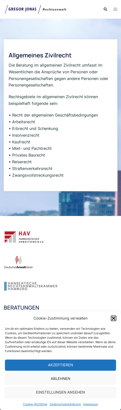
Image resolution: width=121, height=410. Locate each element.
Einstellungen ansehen (60, 395)
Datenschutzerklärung (65, 407)
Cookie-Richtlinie (35, 407)
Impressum (90, 407)
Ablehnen (60, 381)
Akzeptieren (60, 368)
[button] (113, 321)
